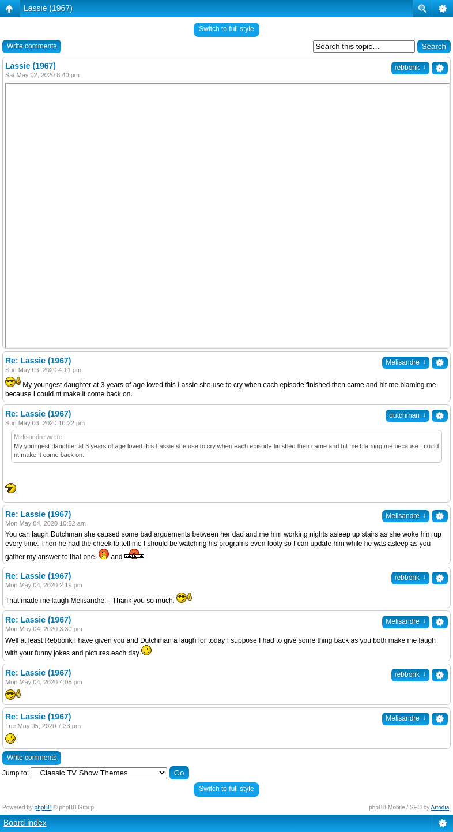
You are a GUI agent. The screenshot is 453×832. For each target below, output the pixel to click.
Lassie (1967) (48, 8)
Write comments (31, 46)
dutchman (407, 415)
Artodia (440, 807)
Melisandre (406, 362)
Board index (25, 822)
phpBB (43, 807)
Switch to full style (226, 29)
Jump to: (15, 773)
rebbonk (410, 67)
